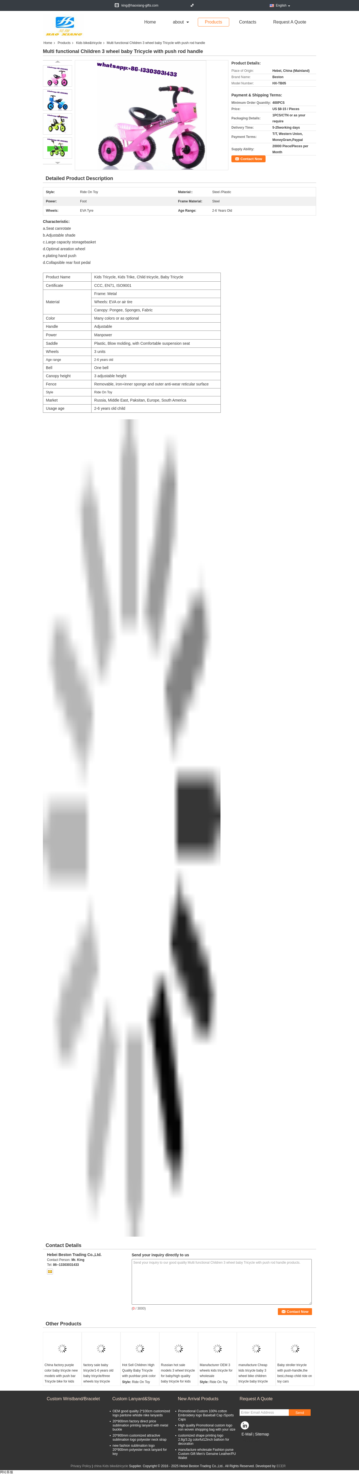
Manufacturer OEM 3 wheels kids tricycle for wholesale (216, 1370)
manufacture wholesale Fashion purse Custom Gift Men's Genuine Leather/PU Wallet (207, 1454)
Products (213, 22)
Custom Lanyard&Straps (136, 1398)
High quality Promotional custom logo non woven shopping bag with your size (206, 1427)
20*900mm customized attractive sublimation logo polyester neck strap (139, 1437)
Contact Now (251, 159)
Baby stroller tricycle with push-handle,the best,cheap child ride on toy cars (294, 1373)
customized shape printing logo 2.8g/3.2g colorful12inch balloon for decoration (203, 1440)
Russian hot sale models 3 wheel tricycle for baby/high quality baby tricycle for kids (178, 1373)
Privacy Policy (80, 1466)
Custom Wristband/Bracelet (73, 1398)
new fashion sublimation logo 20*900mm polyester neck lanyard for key (140, 1450)
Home (150, 22)
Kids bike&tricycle (89, 43)
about (178, 22)
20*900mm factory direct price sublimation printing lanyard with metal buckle (140, 1425)
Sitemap (262, 1434)
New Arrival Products (198, 1398)
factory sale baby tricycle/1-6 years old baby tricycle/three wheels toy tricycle (98, 1373)
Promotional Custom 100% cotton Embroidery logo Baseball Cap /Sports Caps (206, 1415)
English (283, 5)
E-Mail (247, 1434)
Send (299, 1413)
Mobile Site (249, 1441)
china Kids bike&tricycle (111, 1466)
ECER (281, 1466)
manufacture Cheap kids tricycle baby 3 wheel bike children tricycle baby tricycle (253, 1373)
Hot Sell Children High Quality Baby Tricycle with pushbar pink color (139, 1370)
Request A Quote (289, 22)
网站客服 (6, 1472)
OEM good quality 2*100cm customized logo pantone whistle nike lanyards (141, 1413)
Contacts (247, 22)
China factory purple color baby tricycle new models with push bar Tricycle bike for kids (61, 1373)
